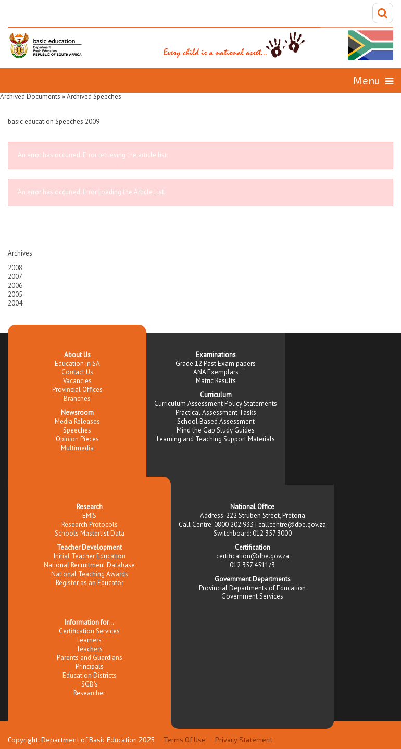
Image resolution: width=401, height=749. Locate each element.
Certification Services (89, 631)
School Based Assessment (216, 421)
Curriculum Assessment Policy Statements (215, 403)
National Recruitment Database (89, 565)
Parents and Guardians (89, 657)
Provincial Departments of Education (252, 587)
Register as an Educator (89, 582)
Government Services (252, 596)
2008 (15, 267)
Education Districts (89, 675)
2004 (15, 303)
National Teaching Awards (89, 573)
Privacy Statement (243, 739)
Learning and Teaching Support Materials (216, 439)
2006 (15, 285)
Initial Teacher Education (90, 556)
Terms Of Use (185, 739)
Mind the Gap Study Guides (216, 430)
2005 (15, 294)
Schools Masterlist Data (89, 533)
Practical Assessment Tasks (216, 412)
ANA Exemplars (216, 371)
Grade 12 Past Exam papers (216, 363)
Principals (90, 666)
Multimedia (77, 447)
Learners (89, 640)
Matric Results (216, 380)
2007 (15, 276)
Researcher (89, 693)
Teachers (89, 648)
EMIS (89, 515)
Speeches (77, 430)
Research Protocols (89, 524)
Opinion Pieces (77, 439)
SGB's (89, 684)
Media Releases (77, 421)
